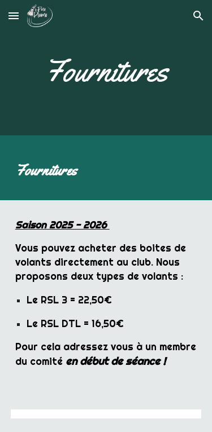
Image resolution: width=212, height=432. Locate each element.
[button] (13, 15)
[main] (106, 70)
